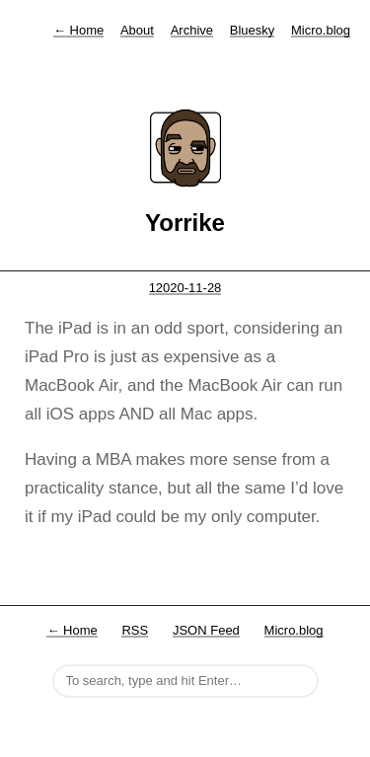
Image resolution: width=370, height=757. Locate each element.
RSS (134, 630)
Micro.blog (320, 30)
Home (78, 30)
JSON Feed (206, 630)
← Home (71, 630)
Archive (192, 30)
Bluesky (252, 30)
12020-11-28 (185, 287)
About (137, 30)
